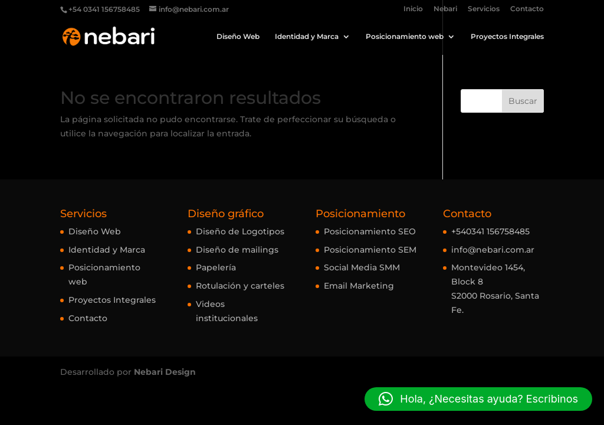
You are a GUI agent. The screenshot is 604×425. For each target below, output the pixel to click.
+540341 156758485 (490, 231)
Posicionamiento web (405, 36)
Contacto (527, 9)
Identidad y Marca (307, 36)
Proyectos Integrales (507, 36)
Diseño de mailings (237, 249)
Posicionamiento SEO (370, 231)
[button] (478, 399)
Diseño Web (238, 36)
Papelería (216, 267)
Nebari (445, 9)
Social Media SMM (362, 267)
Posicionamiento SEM (370, 249)
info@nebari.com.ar (492, 249)
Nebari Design (165, 372)
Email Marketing (359, 285)
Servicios (484, 9)
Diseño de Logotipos (240, 231)
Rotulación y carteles (240, 285)
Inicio (413, 9)
